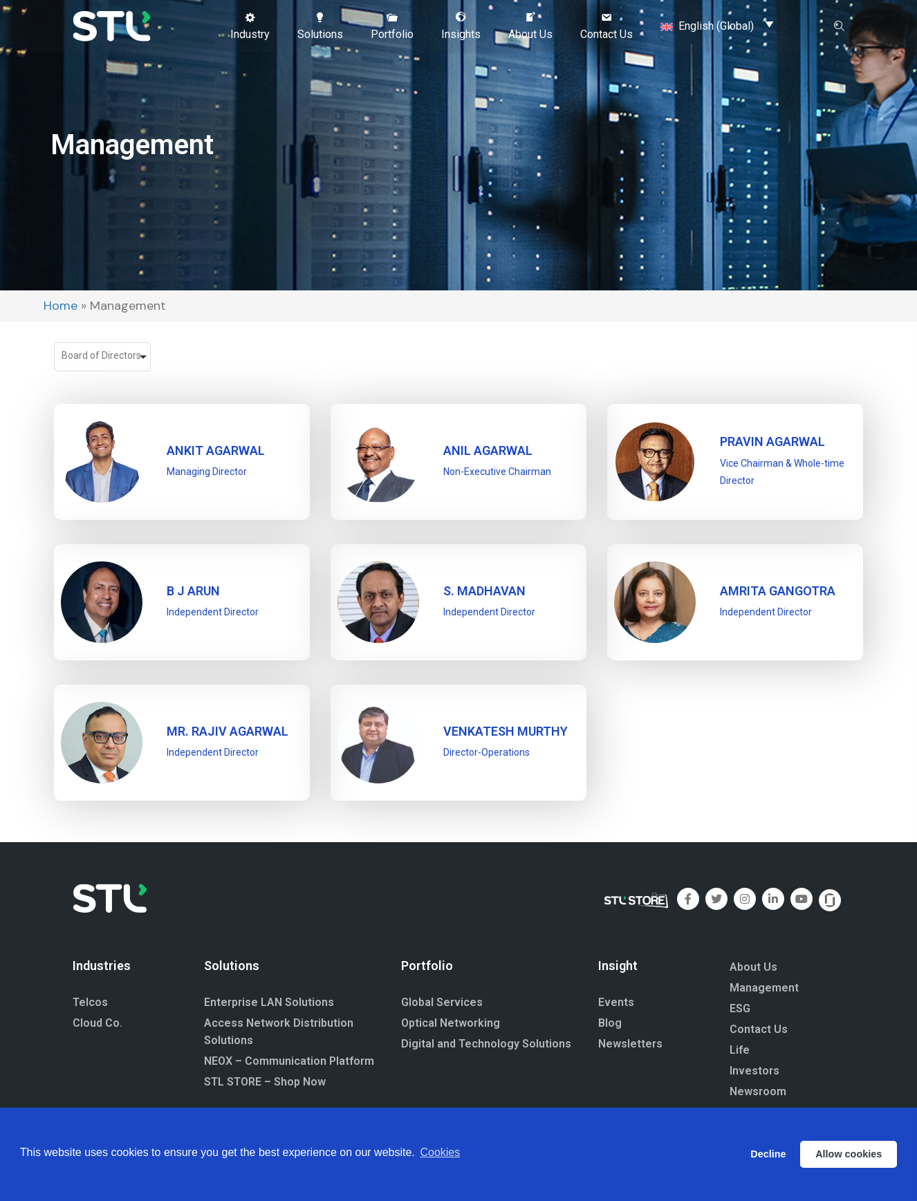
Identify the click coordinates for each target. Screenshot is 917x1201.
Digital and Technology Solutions (486, 1043)
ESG (740, 1008)
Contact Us (759, 1029)
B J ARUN (193, 591)
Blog (610, 1023)
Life (740, 1049)
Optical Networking (450, 1023)
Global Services (442, 1002)
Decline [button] (768, 1154)
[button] (250, 25)
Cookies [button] (440, 1154)
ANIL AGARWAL (487, 450)
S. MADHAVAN (484, 591)
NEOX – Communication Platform (289, 1061)
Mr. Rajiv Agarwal (227, 731)
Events (616, 1002)
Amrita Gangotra (777, 591)
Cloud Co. (97, 1023)
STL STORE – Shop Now (265, 1081)
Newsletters (630, 1043)
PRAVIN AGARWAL (772, 441)
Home (60, 305)
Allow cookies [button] (848, 1154)
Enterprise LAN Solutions (269, 1002)
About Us (753, 967)
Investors (754, 1070)
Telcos (90, 1002)
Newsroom (758, 1091)
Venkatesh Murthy (505, 731)
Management (764, 987)
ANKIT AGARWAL (216, 450)
